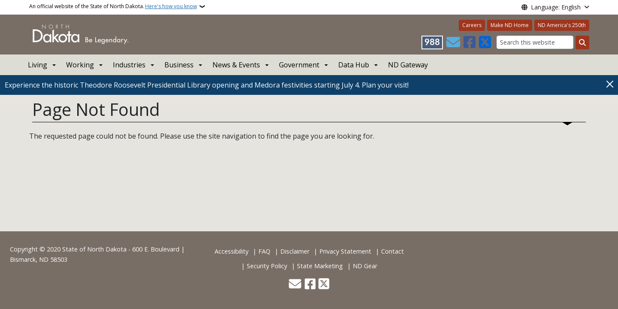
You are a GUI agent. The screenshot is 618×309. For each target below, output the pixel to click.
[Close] (610, 84)
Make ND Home (510, 25)
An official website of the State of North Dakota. (113, 6)
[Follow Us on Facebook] (470, 42)
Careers (472, 25)
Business (179, 65)
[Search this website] (535, 42)
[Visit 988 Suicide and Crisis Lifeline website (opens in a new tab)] (432, 42)
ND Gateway (408, 65)
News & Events (236, 65)
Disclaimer (294, 251)
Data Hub (353, 65)
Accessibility (231, 251)
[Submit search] (582, 42)
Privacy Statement (345, 251)
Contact (392, 251)
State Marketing (320, 266)
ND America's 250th (562, 25)
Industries (129, 65)
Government (299, 65)
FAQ (264, 251)
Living (37, 65)
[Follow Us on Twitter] (485, 42)
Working (80, 65)
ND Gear (365, 266)
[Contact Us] (453, 42)
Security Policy (267, 266)
